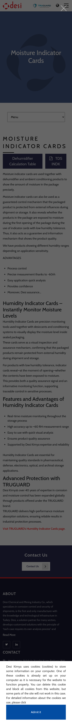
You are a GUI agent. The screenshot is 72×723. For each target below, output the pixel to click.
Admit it (36, 712)
